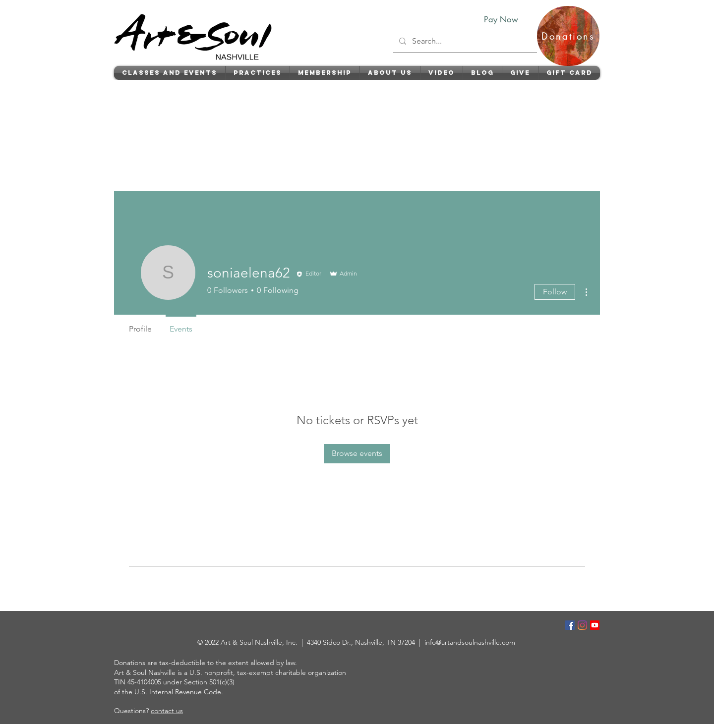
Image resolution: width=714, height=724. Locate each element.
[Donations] (568, 36)
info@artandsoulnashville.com (469, 642)
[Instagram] (582, 625)
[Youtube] (594, 625)
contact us (167, 710)
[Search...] (464, 41)
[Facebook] (570, 625)
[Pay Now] (501, 19)
